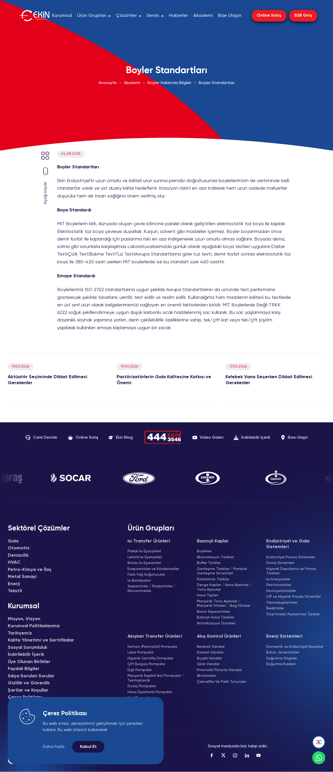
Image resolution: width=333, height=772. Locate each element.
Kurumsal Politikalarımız (34, 626)
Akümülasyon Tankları (215, 557)
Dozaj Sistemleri (280, 563)
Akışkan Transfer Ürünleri (155, 636)
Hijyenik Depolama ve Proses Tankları (291, 571)
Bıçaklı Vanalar (209, 658)
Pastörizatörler (278, 585)
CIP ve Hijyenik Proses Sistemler (293, 596)
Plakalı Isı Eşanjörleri (144, 551)
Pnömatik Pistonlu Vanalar (219, 670)
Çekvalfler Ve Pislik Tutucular (221, 682)
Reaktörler (275, 608)
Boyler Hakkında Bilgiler (169, 83)
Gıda (13, 541)
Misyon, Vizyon (24, 619)
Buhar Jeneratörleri (282, 652)
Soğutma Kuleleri (281, 664)
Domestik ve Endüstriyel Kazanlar (294, 647)
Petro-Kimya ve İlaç (29, 569)
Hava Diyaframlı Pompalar (150, 692)
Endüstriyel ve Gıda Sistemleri (287, 544)
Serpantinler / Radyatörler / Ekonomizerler (151, 588)
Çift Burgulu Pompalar (146, 664)
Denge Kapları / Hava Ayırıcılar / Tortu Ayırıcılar (224, 587)
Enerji (14, 584)
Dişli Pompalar (140, 670)
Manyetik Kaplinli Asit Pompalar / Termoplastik (156, 678)
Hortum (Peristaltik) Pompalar (152, 647)
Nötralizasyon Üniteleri (216, 623)
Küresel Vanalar (210, 652)
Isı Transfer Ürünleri (149, 541)
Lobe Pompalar (141, 652)
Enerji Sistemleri (284, 636)
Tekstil (15, 591)
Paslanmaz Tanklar (213, 579)
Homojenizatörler (281, 591)
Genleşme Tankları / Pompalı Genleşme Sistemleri (222, 571)
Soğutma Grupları (281, 658)
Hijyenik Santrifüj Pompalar (150, 658)
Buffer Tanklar (209, 563)
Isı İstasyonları (278, 579)
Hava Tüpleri (207, 595)
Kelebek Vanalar (211, 647)
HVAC (14, 562)
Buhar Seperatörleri (213, 612)
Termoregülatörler (281, 602)
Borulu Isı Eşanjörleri (144, 563)
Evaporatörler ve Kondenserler (153, 569)
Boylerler (204, 551)
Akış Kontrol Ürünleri (219, 636)
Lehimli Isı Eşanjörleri (145, 557)
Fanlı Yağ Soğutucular (146, 574)
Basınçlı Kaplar (213, 541)
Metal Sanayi (22, 576)
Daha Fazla (53, 747)
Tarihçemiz (20, 633)
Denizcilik (18, 555)
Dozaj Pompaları (142, 686)
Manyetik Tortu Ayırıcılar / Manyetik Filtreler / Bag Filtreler (223, 603)
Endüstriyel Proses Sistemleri (290, 557)
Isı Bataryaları (139, 580)
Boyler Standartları (217, 83)
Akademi (132, 83)
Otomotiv (19, 548)
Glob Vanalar (208, 664)
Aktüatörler (206, 676)
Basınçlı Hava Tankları (215, 617)
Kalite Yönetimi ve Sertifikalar (41, 640)
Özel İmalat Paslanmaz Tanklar (293, 614)
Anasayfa (107, 83)
